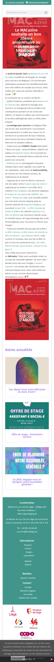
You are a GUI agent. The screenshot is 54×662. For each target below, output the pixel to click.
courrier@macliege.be (27, 531)
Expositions (29, 555)
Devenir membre (28, 578)
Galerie (28, 564)
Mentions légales (28, 591)
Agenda (28, 561)
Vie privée (27, 594)
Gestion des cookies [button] (28, 598)
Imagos (29, 552)
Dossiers (28, 545)
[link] (20, 153)
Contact (28, 587)
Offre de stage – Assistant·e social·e (27, 435)
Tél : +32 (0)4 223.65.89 (27, 528)
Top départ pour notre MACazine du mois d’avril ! (27, 390)
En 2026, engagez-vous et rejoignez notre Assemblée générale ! (27, 482)
